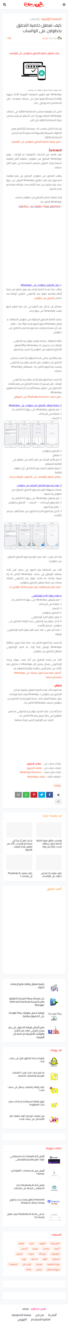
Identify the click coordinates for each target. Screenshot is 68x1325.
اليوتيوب (42, 1243)
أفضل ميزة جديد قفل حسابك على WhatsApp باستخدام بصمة (38, 674)
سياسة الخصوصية (21, 1315)
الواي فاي (26, 1264)
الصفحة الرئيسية (52, 19)
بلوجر (24, 1259)
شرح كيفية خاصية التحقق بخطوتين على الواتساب (35, 141)
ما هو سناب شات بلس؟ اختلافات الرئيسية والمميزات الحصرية (28, 1074)
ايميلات (31, 1254)
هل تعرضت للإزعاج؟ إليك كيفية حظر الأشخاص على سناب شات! (27, 1117)
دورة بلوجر (55, 1254)
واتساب (34, 19)
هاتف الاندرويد (33, 768)
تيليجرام (39, 1264)
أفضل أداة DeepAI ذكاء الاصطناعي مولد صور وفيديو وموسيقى (27, 1158)
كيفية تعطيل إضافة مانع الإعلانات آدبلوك (27, 985)
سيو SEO (42, 1254)
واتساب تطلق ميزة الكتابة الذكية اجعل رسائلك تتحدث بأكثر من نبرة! (49, 843)
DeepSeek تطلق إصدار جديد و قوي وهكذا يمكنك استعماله (26, 1201)
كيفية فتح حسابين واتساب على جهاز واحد (39, 206)
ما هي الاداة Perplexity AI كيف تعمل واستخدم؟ (25, 1215)
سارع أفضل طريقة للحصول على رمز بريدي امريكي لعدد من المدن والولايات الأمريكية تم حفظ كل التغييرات (26, 1032)
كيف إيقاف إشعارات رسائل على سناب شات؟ (26, 1089)
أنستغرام (55, 1259)
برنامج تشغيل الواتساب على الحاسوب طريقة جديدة (34, 476)
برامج (32, 1243)
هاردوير (20, 1254)
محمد (25, 1308)
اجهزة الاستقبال (53, 1269)
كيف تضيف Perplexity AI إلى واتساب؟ (20, 875)
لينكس (39, 1269)
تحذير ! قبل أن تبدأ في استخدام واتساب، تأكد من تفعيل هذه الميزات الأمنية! (19, 845)
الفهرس (22, 1319)
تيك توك (34, 1259)
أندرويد (56, 1248)
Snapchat (13, 1264)
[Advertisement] (34, 247)
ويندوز (35, 1248)
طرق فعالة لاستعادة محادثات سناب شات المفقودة (26, 1103)
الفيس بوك (55, 1243)
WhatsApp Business (31, 772)
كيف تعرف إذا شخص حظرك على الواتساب (51, 875)
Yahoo (28, 1269)
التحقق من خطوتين (44, 298)
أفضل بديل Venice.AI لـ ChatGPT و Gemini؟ (27, 1172)
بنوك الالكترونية (53, 1264)
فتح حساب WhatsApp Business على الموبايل (37, 396)
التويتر (45, 1259)
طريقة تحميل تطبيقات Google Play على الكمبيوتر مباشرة (26, 1014)
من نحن (39, 1315)
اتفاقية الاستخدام (40, 1319)
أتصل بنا (52, 1315)
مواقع (21, 1243)
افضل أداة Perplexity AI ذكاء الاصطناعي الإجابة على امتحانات (29, 1187)
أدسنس (24, 1248)
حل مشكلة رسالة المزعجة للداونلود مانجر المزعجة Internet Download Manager (26, 1002)
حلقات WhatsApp (36, 776)
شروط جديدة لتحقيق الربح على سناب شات (26, 1060)
